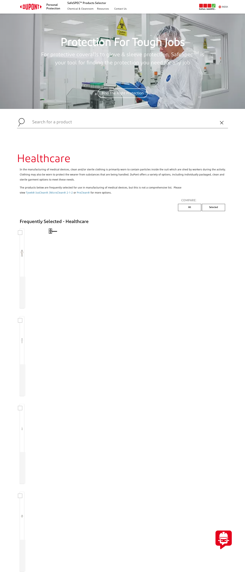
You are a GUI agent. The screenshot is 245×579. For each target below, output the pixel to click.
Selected (213, 207)
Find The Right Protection (123, 93)
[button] (79, 9)
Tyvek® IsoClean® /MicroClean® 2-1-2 (49, 192)
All (189, 207)
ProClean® (83, 192)
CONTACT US (211, 501)
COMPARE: (188, 200)
